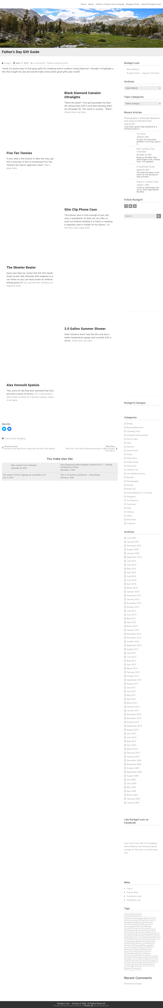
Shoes (142, 957)
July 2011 (131, 688)
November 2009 (134, 764)
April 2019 (131, 572)
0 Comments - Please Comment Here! (51, 63)
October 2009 (133, 768)
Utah (129, 508)
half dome (154, 934)
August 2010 (132, 730)
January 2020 (133, 553)
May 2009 (131, 787)
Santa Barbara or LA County (139, 493)
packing (137, 945)
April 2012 (131, 665)
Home (83, 4)
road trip (147, 949)
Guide (13, 438)
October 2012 (133, 642)
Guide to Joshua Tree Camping (110, 4)
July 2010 (131, 734)
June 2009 (131, 783)
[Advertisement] (142, 271)
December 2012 (134, 634)
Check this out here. (82, 340)
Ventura (130, 512)
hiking (127, 938)
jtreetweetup (130, 942)
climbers (137, 926)
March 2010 (132, 749)
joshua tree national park (142, 938)
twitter (136, 965)
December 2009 (134, 760)
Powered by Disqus (133, 984)
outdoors (128, 945)
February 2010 (133, 753)
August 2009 (132, 776)
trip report (152, 961)
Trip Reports (132, 500)
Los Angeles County (136, 474)
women (128, 969)
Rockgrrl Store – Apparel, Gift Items (143, 73)
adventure (137, 915)
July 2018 (131, 576)
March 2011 (132, 703)
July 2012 (131, 653)
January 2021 (133, 542)
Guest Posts (132, 450)
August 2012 (132, 649)
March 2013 (132, 626)
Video (129, 516)
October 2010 (133, 722)
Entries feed (132, 892)
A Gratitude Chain (146, 166)
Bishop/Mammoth (135, 427)
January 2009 (133, 803)
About (91, 4)
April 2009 (131, 791)
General (130, 447)
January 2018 (133, 592)
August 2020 (132, 549)
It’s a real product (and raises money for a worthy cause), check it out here (30, 397)
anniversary (150, 919)
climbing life (130, 930)
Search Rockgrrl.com (151, 4)
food (127, 934)
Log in (130, 888)
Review (130, 485)
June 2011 (131, 691)
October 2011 (133, 676)
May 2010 (131, 741)
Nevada (130, 477)
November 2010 (134, 718)
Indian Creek (132, 462)
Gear (7, 438)
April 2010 (131, 745)
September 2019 (134, 557)
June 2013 (131, 615)
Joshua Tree (132, 470)
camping (128, 926)
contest (152, 930)
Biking (130, 424)
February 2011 (133, 707)
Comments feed (134, 896)
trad (127, 961)
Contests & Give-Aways (137, 435)
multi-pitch (142, 942)
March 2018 (132, 588)
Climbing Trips (133, 431)
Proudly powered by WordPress (68, 1006)
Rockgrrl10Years (131, 957)
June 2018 (131, 580)
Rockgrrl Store (133, 4)
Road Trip (131, 489)
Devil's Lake (132, 439)
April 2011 (131, 699)
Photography (132, 481)
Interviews (131, 466)
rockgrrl (7, 63)
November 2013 (134, 603)
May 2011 (131, 695)
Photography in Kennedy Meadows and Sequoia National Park (142, 119)
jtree (157, 938)
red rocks (129, 949)
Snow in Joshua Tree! (148, 182)
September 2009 (134, 772)
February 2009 (133, 799)
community (142, 930)
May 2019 (131, 569)
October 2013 (133, 607)
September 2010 (134, 726)
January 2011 (133, 711)
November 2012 (134, 638)
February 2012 (133, 672)
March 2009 (132, 795)
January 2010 (133, 757)
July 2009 (131, 780)
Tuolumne (131, 504)
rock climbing (143, 953)
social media (152, 957)
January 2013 (133, 630)
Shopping (21, 438)
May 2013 (131, 618)
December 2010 (134, 714)
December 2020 (134, 546)
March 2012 (132, 668)
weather (150, 965)
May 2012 (131, 661)
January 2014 (133, 599)
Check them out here (75, 112)
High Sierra (132, 458)
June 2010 (131, 737)
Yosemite (131, 523)
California (148, 922)
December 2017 (134, 595)
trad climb (135, 961)
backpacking (130, 922)
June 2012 (131, 657)
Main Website (133, 69)
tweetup (128, 965)
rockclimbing (130, 953)
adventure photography (134, 919)
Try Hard (141, 134)
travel (143, 961)
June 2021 (131, 538)
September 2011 (134, 680)
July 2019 (131, 561)
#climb (128, 915)
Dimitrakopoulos (101, 1006)
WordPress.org (133, 900)
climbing (146, 926)
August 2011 (132, 684)
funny (133, 934)
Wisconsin (131, 520)
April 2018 (131, 584)
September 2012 (134, 645)
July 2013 (131, 611)
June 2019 (131, 565)
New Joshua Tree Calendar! (145, 150)
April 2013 (131, 622)
